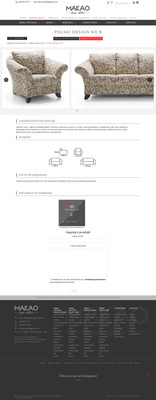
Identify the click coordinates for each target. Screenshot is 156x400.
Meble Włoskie (30, 22)
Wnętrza (69, 22)
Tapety (132, 323)
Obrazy (132, 314)
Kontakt (131, 22)
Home (23, 18)
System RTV (58, 325)
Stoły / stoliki (58, 317)
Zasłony (132, 328)
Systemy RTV (74, 325)
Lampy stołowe (120, 314)
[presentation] (6, 80)
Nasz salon (99, 18)
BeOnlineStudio (135, 396)
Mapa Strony (111, 396)
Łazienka (57, 348)
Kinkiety (117, 334)
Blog (133, 18)
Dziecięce (57, 331)
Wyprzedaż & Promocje (75, 18)
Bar (55, 353)
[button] (76, 111)
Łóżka (56, 328)
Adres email (78, 236)
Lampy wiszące (120, 323)
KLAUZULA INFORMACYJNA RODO (30, 340)
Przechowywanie (60, 323)
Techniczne (118, 337)
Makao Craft (37, 18)
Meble (51, 22)
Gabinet (57, 334)
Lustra (56, 356)
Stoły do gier (58, 350)
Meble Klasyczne (91, 38)
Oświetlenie (91, 22)
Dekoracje (133, 320)
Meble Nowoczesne (66, 38)
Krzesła (56, 320)
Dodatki (112, 22)
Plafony (117, 331)
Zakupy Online (118, 18)
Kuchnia (57, 339)
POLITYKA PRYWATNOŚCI (26, 337)
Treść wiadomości (78, 246)
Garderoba (58, 337)
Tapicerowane (59, 314)
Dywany (132, 317)
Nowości (53, 18)
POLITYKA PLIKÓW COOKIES (28, 342)
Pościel (132, 325)
